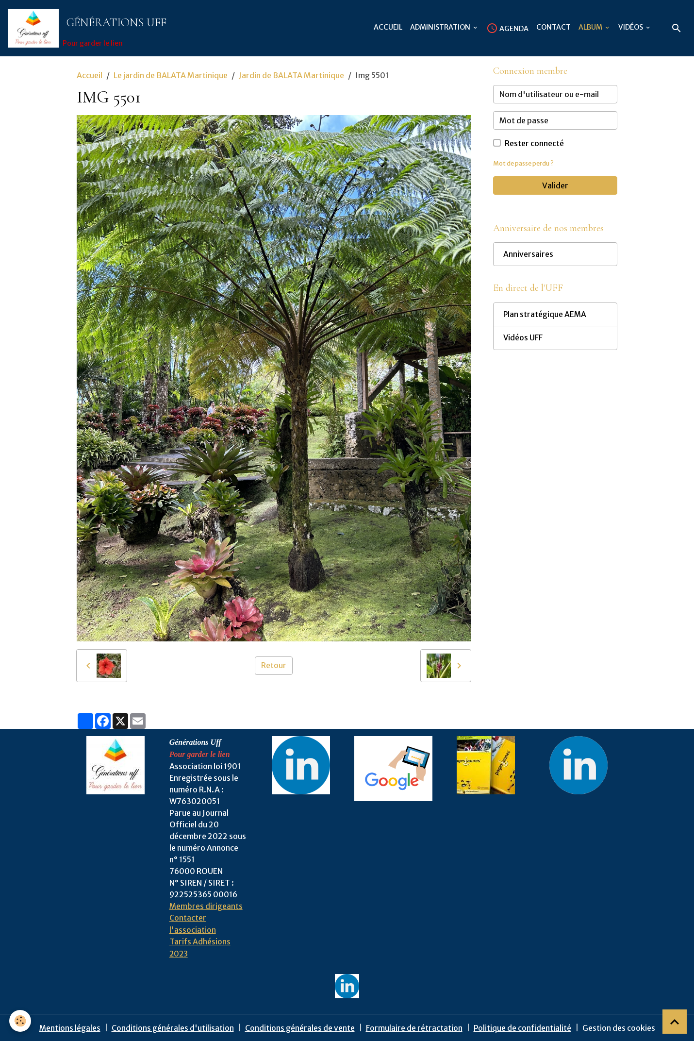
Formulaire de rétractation (414, 1027)
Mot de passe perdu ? (524, 164)
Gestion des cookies (619, 1027)
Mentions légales (69, 1027)
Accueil (388, 27)
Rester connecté (534, 144)
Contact (553, 27)
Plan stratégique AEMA (545, 316)
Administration (441, 27)
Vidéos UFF (523, 340)
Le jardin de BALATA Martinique (171, 76)
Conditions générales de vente (300, 1027)
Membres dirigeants (206, 906)
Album (591, 27)
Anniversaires (528, 256)
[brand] (89, 28)
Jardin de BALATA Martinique (291, 76)
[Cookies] (21, 1021)
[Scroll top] (674, 1021)
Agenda (507, 28)
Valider (555, 186)
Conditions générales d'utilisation (173, 1027)
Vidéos (631, 27)
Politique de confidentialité (523, 1027)
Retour (273, 666)
